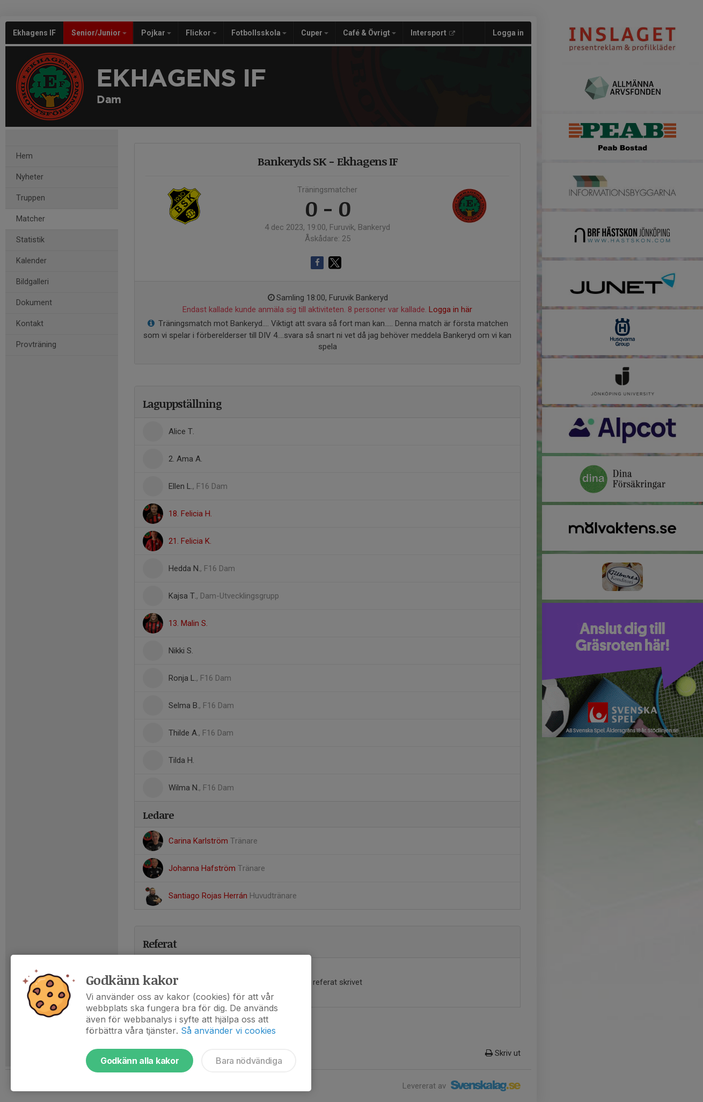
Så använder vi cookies (228, 1030)
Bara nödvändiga (249, 1060)
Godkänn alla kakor (139, 1060)
